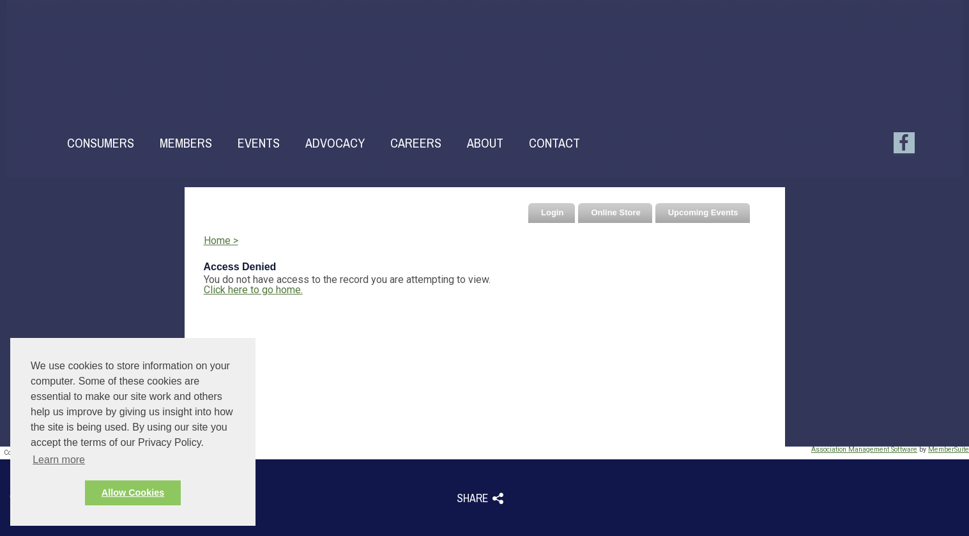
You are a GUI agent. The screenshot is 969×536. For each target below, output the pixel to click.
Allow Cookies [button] (133, 492)
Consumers (100, 142)
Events (259, 142)
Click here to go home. (253, 290)
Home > (221, 240)
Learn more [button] (59, 459)
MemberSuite (948, 449)
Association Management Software (864, 449)
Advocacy (335, 142)
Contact (554, 142)
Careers (415, 142)
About (485, 142)
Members (186, 142)
